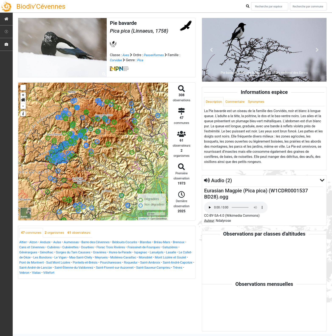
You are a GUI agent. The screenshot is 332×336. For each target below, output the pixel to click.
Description (214, 102)
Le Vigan (72, 257)
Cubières (57, 247)
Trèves (54, 273)
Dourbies (93, 247)
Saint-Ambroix (174, 263)
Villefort (93, 273)
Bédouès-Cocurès (130, 242)
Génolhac (48, 252)
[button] (23, 100)
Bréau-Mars (169, 242)
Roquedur (153, 263)
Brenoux (187, 242)
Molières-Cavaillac (138, 257)
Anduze (46, 242)
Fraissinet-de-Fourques (152, 247)
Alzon (34, 242)
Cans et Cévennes (34, 247)
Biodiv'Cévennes (40, 6)
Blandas (152, 242)
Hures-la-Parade (126, 252)
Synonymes (259, 102)
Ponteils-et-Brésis (105, 263)
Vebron (67, 273)
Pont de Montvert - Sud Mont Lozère (63, 263)
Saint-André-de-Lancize (70, 268)
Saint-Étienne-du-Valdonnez (111, 268)
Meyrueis (115, 257)
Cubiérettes (75, 247)
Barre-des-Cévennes (99, 242)
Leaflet (142, 218)
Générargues (28, 252)
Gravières (104, 252)
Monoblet (162, 257)
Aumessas (74, 242)
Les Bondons (53, 257)
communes (32, 233)
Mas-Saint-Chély (94, 257)
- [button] (23, 106)
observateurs (82, 233)
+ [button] (23, 95)
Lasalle (179, 252)
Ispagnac (147, 252)
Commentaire (236, 102)
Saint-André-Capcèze (35, 268)
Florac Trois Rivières (117, 247)
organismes (56, 233)
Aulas (59, 242)
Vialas (80, 273)
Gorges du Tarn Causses (76, 252)
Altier (23, 242)
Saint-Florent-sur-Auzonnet (154, 268)
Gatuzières (180, 247)
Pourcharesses (132, 263)
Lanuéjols (164, 252)
